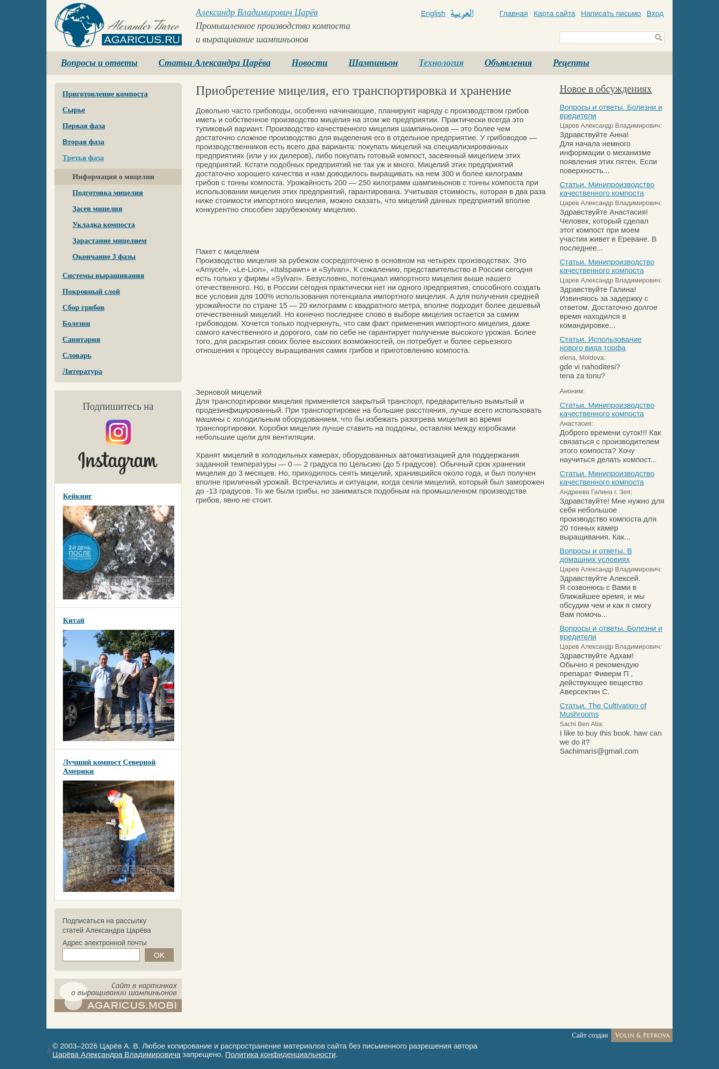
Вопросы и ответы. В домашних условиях (596, 554)
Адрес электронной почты (104, 943)
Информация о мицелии (113, 177)
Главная (513, 13)
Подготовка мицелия (107, 193)
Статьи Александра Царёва (215, 63)
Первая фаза (83, 126)
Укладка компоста (103, 225)
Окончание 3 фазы (104, 257)
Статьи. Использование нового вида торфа (601, 343)
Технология (441, 63)
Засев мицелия (97, 209)
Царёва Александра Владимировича (116, 1054)
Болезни (76, 323)
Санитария (81, 339)
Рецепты (571, 63)
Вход (655, 13)
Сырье (73, 110)
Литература (82, 371)
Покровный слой (91, 291)
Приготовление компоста (105, 94)
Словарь (76, 355)
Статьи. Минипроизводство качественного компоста (607, 188)
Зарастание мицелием (109, 241)
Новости (310, 63)
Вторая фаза (83, 142)
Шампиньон (373, 63)
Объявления (508, 63)
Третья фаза (83, 158)
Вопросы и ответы (99, 63)
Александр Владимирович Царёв (257, 12)
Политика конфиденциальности (280, 1054)
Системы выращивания (103, 275)
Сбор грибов (83, 307)
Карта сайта (555, 13)
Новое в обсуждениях (606, 88)
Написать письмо (611, 13)
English (433, 13)
